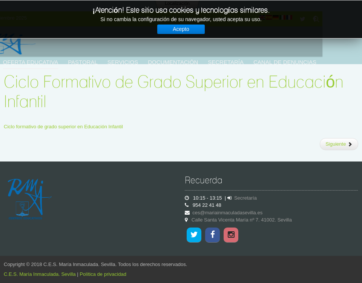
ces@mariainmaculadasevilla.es (227, 212)
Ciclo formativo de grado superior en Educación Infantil (63, 126)
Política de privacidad (103, 274)
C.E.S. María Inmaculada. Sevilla (40, 274)
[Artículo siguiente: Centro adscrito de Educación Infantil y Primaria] (339, 144)
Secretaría (245, 198)
